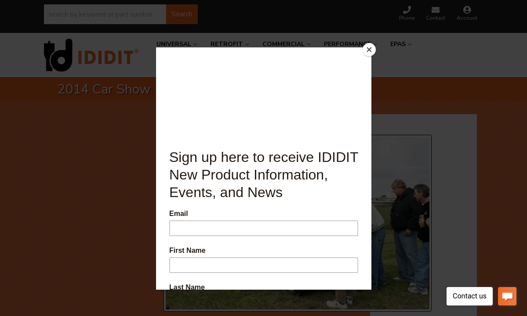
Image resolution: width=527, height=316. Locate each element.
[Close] (369, 49)
